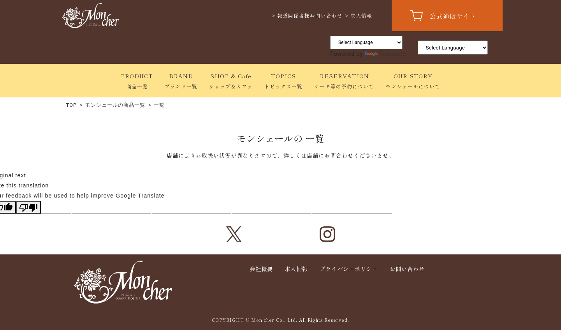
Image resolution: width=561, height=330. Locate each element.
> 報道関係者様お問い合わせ (307, 15)
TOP (71, 105)
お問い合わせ (407, 269)
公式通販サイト (453, 16)
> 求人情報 (358, 15)
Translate (385, 54)
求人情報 (296, 269)
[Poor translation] (28, 207)
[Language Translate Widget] (366, 42)
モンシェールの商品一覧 (115, 105)
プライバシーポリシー (349, 269)
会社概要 (261, 269)
